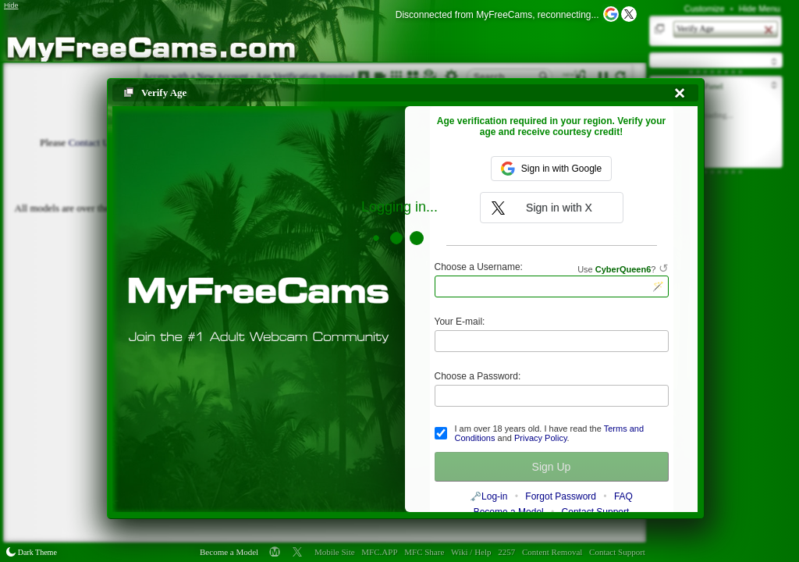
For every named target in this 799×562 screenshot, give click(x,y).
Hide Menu (759, 8)
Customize (704, 8)
